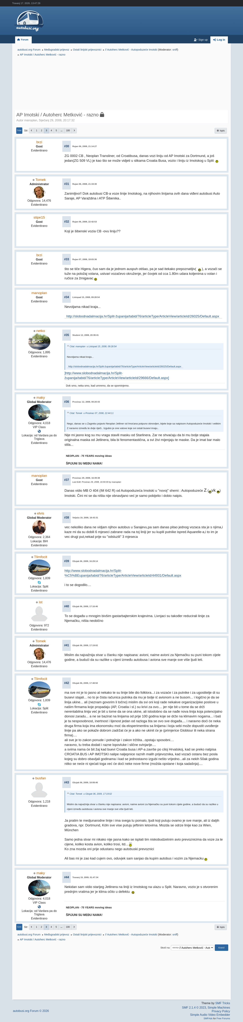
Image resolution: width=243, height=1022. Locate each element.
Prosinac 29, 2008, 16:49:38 (86, 478)
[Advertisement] (122, 84)
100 (68, 130)
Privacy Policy (221, 1011)
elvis (40, 513)
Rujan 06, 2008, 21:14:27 (84, 146)
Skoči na (164, 947)
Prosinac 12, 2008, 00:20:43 (86, 402)
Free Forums (223, 1018)
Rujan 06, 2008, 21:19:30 (84, 184)
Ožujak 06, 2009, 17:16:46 (85, 606)
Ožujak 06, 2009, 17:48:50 (85, 683)
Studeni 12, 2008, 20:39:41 (85, 335)
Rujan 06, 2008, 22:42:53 (84, 222)
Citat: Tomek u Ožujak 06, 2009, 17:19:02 (91, 794)
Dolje (19, 130)
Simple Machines (219, 1007)
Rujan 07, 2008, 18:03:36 (84, 259)
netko (40, 331)
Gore (19, 927)
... (62, 130)
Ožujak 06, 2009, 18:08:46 (85, 782)
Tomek (40, 180)
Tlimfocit (40, 557)
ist (40, 602)
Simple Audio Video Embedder (210, 1014)
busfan (40, 778)
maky (40, 397)
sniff (174, 49)
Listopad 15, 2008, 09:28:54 (86, 297)
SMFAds (208, 1018)
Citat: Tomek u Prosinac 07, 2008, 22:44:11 (92, 413)
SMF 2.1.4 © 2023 (194, 1007)
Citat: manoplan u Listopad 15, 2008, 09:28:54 (93, 346)
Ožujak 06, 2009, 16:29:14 (85, 561)
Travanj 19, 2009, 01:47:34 (85, 877)
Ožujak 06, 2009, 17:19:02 (85, 645)
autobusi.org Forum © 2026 (31, 1010)
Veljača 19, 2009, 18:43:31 (85, 518)
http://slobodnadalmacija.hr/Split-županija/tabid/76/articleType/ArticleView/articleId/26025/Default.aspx (143, 316)
